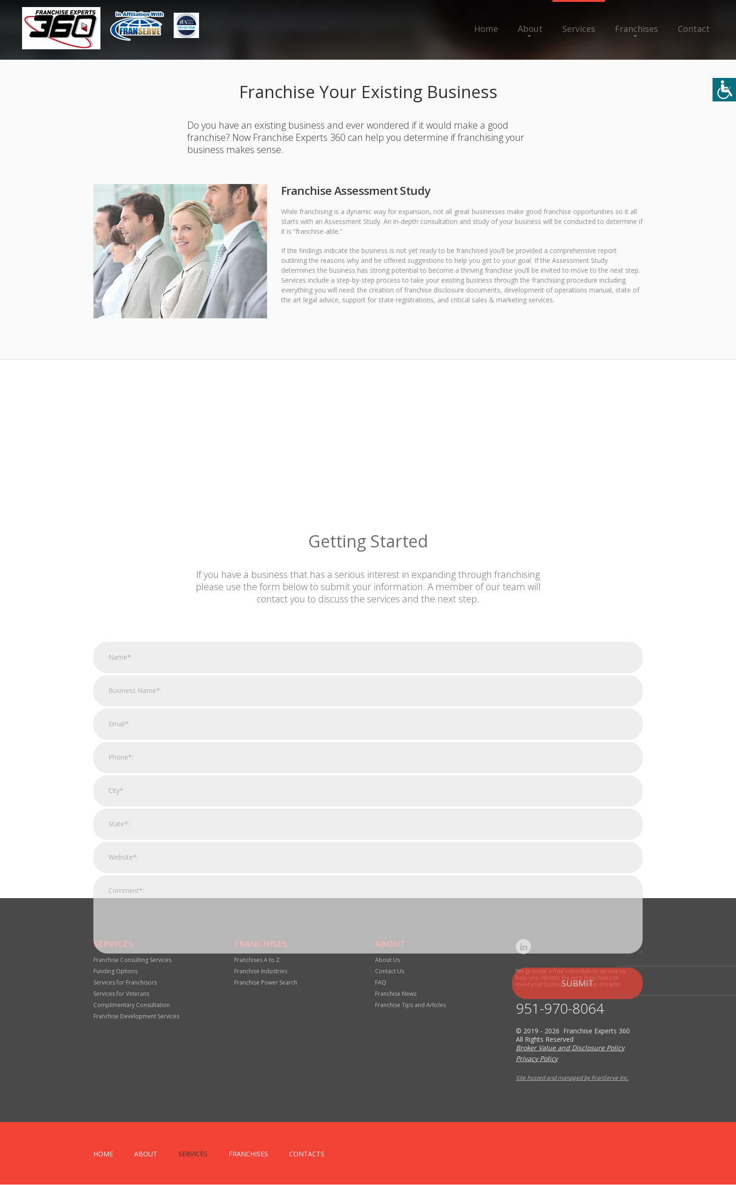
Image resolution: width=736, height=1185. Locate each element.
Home (486, 28)
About (530, 28)
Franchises (636, 28)
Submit (577, 1123)
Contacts (306, 1154)
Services (578, 28)
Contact (694, 28)
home (103, 1154)
